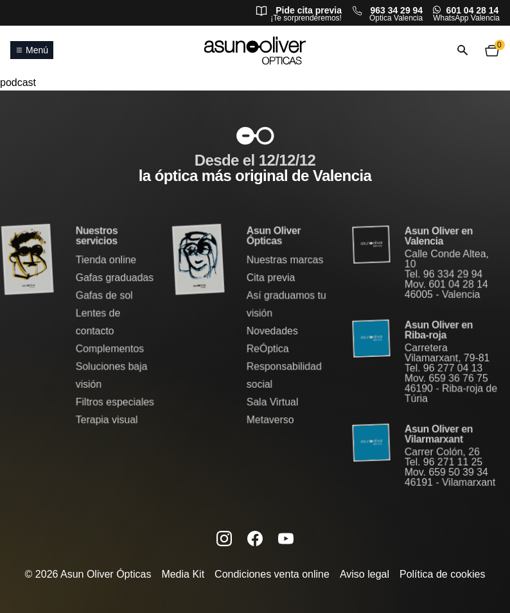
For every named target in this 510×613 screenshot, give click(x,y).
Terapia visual (106, 418)
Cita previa (271, 278)
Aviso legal (364, 574)
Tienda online (106, 260)
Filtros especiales (115, 401)
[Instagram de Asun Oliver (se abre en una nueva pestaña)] (224, 538)
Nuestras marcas (284, 260)
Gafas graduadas (114, 278)
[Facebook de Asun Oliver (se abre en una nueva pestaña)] (255, 538)
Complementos (109, 348)
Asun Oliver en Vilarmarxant (438, 433)
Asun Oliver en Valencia (438, 237)
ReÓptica (267, 348)
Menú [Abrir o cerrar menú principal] (31, 50)
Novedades (272, 330)
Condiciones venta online (272, 574)
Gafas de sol (104, 296)
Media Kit (182, 574)
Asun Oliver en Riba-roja (438, 330)
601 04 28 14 (472, 10)
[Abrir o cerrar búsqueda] (462, 50)
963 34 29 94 (396, 10)
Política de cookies (442, 574)
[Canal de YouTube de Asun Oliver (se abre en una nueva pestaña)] (286, 538)
